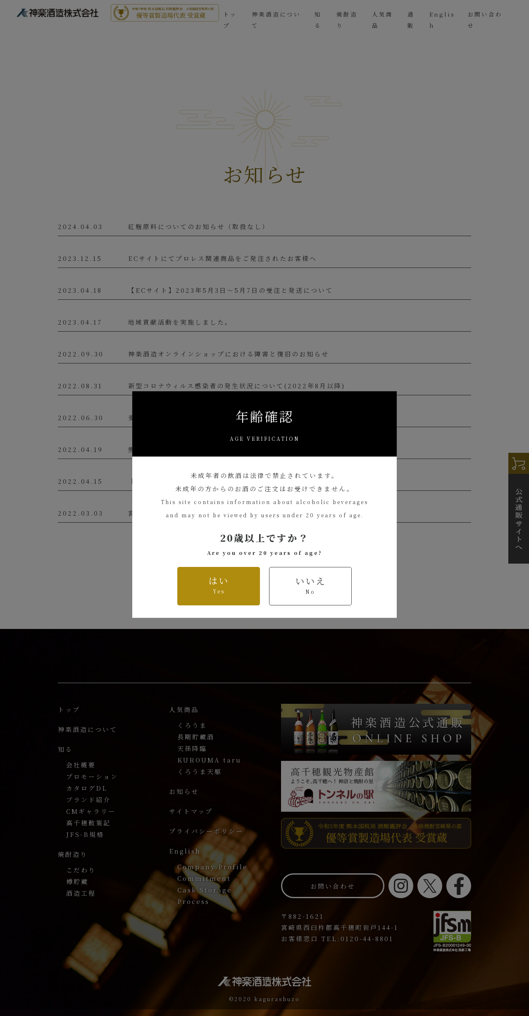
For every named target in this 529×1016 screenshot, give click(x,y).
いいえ (310, 566)
